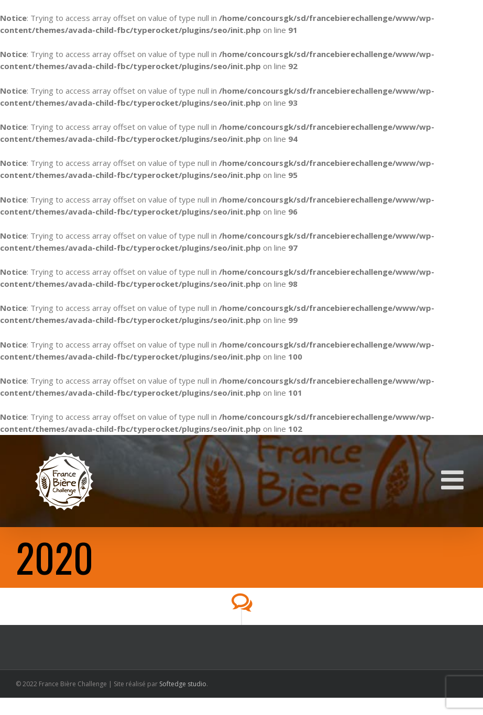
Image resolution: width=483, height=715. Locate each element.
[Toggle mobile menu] (454, 479)
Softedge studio (182, 683)
